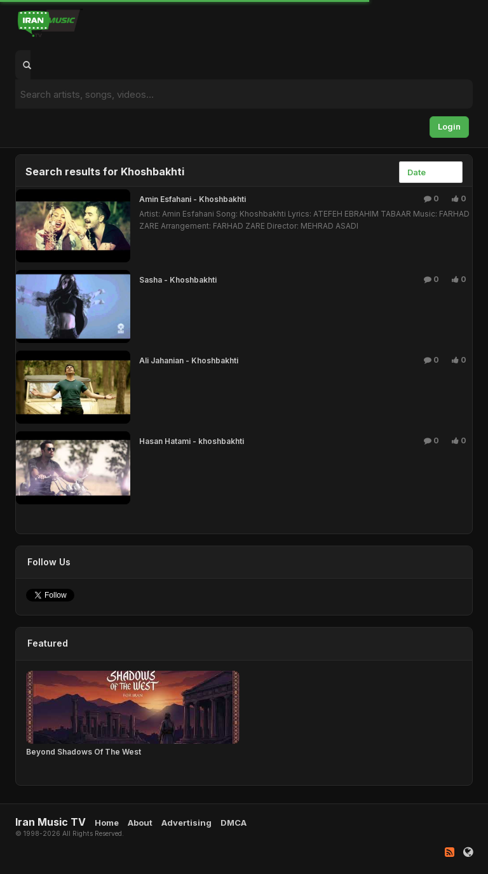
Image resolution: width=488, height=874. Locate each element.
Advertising (186, 822)
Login (449, 126)
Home (107, 822)
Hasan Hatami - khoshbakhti (191, 441)
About (140, 822)
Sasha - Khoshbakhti (178, 280)
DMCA (233, 822)
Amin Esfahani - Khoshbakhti (192, 199)
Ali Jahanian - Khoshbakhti (188, 360)
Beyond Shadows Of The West (83, 751)
